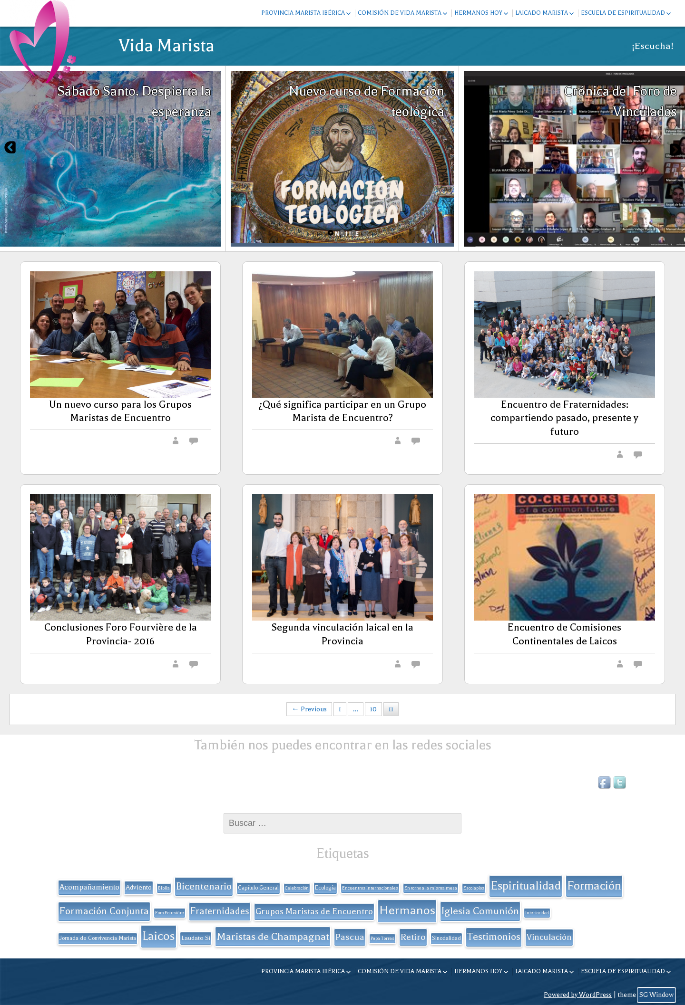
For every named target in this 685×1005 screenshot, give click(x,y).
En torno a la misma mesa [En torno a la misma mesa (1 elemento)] (430, 888)
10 (373, 709)
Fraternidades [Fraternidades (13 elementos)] (219, 911)
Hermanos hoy (478, 13)
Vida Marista (167, 46)
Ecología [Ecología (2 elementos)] (325, 888)
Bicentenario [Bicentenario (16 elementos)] (204, 886)
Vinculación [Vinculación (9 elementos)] (549, 937)
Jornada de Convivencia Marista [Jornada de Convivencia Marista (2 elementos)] (97, 938)
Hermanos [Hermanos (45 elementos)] (407, 910)
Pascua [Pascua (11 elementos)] (349, 937)
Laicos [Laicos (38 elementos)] (158, 936)
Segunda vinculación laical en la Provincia (342, 634)
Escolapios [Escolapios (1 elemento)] (473, 888)
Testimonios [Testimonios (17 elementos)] (493, 936)
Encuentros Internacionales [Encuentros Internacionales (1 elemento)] (370, 888)
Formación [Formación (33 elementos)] (594, 885)
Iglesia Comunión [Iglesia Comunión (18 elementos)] (480, 911)
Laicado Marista (541, 13)
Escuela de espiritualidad (623, 13)
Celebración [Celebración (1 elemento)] (297, 888)
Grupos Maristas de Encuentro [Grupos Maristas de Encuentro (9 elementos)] (314, 911)
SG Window (656, 995)
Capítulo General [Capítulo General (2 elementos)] (258, 888)
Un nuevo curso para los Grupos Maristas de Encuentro (120, 411)
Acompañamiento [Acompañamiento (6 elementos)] (89, 887)
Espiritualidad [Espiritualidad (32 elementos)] (525, 885)
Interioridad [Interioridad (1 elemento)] (537, 912)
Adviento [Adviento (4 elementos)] (139, 887)
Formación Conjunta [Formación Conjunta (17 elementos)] (104, 911)
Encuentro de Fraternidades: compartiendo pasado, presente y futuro (564, 418)
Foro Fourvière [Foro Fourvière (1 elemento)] (169, 912)
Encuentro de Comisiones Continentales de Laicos (564, 634)
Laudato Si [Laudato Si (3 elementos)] (195, 937)
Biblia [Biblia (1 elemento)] (164, 888)
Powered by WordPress (578, 995)
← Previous (309, 709)
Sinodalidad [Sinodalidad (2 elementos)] (446, 938)
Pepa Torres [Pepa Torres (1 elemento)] (382, 938)
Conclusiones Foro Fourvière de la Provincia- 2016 (120, 634)
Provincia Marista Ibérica (303, 13)
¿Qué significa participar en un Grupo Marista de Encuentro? (342, 411)
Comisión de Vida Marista (399, 13)
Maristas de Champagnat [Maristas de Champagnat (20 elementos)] (272, 936)
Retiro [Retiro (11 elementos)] (413, 937)
